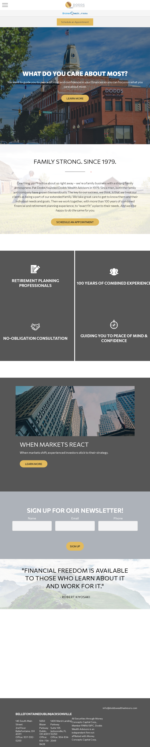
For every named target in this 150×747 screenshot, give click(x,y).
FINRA (84, 725)
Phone (118, 518)
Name (32, 518)
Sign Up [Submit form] (75, 546)
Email (75, 518)
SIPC (91, 725)
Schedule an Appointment (75, 22)
